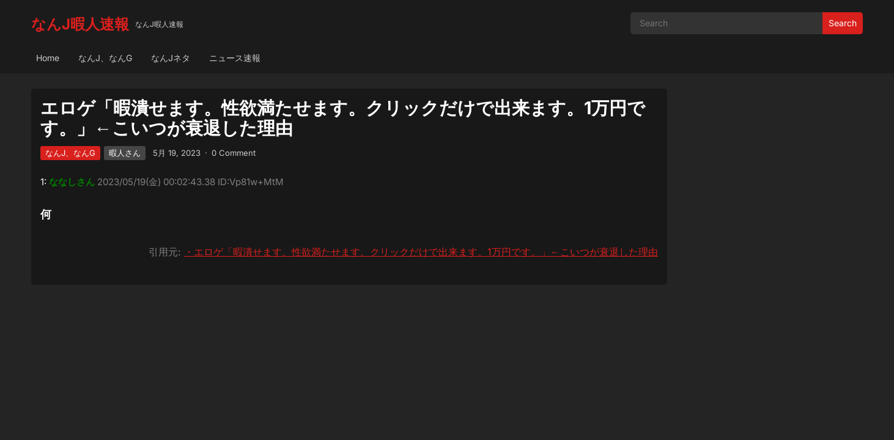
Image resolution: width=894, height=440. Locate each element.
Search (843, 23)
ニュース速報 (234, 58)
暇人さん (125, 153)
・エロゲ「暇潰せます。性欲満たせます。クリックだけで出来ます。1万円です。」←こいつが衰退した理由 (421, 252)
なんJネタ (170, 58)
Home (47, 58)
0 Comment (234, 153)
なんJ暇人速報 (80, 24)
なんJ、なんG (105, 58)
